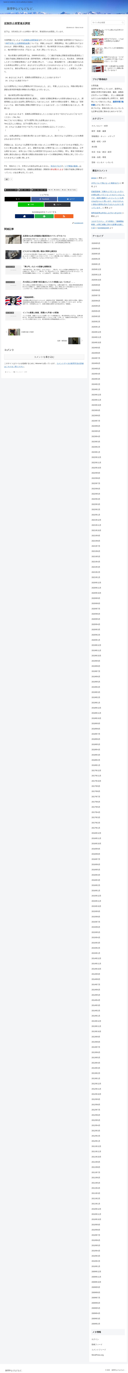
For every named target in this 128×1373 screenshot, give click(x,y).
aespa (93, 178)
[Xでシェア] (18, 199)
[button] (57, 204)
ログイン (95, 1339)
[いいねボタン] (6, 179)
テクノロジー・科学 (11, 190)
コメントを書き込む (44, 359)
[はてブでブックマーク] (71, 199)
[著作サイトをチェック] (40, 216)
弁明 (51, 190)
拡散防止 (57, 190)
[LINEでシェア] (31, 204)
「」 (71, 166)
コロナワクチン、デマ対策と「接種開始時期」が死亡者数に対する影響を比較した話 (107, 224)
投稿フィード (97, 1345)
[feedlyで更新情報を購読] (44, 216)
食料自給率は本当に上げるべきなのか (106, 213)
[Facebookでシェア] (44, 199)
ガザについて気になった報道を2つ (105, 183)
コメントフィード (99, 1350)
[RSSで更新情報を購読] (49, 216)
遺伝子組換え (72, 190)
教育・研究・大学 (24, 190)
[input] (108, 22)
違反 (64, 190)
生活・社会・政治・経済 (39, 190)
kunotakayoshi (103, 228)
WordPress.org (98, 1355)
